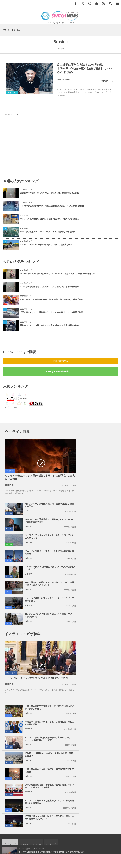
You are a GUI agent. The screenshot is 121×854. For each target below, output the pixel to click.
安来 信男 (28, 509)
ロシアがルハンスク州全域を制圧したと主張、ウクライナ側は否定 (99, 518)
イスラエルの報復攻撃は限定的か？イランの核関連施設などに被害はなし (40, 626)
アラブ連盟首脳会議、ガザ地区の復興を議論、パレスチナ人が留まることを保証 (99, 610)
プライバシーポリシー (58, 837)
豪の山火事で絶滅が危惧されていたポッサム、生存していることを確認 (49, 672)
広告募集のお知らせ (60, 840)
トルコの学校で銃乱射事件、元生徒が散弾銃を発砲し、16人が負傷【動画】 (52, 206)
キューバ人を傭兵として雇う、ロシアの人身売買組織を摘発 (99, 487)
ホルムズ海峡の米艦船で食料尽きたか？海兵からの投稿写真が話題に (49, 219)
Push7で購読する (60, 361)
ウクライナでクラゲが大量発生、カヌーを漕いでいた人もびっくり (99, 471)
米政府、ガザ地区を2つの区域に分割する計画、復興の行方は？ (99, 593)
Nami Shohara (63, 80)
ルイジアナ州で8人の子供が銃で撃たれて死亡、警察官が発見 (46, 244)
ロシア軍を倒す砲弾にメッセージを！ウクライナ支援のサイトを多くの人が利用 (99, 504)
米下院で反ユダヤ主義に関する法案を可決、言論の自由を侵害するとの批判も (99, 626)
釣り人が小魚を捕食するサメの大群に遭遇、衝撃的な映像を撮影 (47, 232)
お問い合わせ (78, 837)
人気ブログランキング (11, 407)
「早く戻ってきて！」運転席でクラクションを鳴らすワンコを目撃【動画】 (52, 312)
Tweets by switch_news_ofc (60, 740)
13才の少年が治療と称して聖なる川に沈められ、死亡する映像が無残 (49, 193)
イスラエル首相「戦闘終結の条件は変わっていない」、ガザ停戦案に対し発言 (99, 579)
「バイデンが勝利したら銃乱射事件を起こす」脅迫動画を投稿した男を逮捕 (51, 711)
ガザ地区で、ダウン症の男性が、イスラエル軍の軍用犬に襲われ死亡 (48, 685)
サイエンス (12, 93)
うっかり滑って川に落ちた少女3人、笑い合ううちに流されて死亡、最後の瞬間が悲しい (57, 274)
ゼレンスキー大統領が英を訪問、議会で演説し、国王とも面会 (99, 440)
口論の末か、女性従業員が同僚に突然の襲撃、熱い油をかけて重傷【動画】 (52, 299)
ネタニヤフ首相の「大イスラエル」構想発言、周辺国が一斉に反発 (99, 563)
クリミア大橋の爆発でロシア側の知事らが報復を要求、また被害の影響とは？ (52, 659)
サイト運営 (39, 837)
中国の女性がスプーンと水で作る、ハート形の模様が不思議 (44, 698)
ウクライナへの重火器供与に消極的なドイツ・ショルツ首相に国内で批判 (99, 457)
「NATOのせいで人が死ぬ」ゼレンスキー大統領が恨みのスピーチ (41, 503)
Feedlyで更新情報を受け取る (60, 371)
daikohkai (9, 485)
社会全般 (9, 471)
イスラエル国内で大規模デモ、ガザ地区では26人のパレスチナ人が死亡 (99, 547)
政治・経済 (68, 448)
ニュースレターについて (99, 837)
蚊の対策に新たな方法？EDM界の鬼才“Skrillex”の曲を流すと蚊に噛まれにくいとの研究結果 (84, 68)
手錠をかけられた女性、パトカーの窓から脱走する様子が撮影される (49, 325)
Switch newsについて (20, 837)
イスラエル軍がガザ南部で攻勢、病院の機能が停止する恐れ (40, 608)
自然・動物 (68, 479)
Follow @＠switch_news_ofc (61, 746)
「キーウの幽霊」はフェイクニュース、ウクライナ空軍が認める (40, 518)
